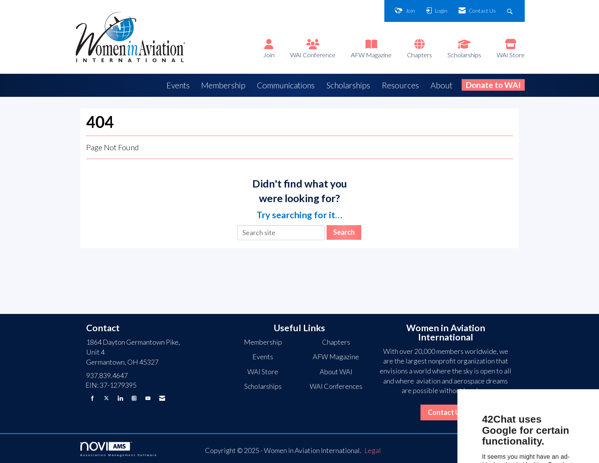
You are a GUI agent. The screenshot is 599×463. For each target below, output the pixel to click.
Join (269, 54)
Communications (286, 85)
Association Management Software (118, 449)
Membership (223, 85)
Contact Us (446, 412)
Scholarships (464, 54)
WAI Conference (312, 54)
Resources (400, 85)
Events (178, 85)
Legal (372, 450)
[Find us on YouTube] (148, 398)
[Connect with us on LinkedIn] (120, 398)
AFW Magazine (371, 54)
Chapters (419, 54)
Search (344, 232)
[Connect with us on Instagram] (134, 398)
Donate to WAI (493, 85)
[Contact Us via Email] (162, 398)
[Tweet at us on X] (106, 398)
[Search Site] (510, 11)
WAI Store (511, 54)
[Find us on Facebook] (92, 398)
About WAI (336, 371)
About (441, 85)
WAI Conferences (336, 386)
